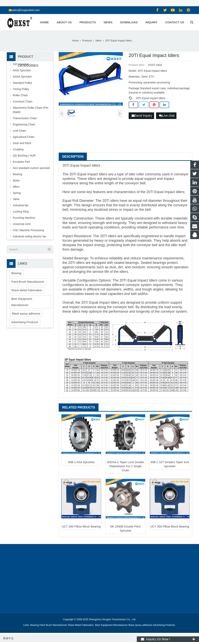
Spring (17, 192)
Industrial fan (20, 205)
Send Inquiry (142, 115)
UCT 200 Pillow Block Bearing (81, 526)
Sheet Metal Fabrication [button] (26, 290)
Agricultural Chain (23, 136)
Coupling (18, 149)
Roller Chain (20, 95)
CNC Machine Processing (28, 230)
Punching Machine (24, 217)
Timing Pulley (21, 89)
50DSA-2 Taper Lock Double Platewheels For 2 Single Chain (125, 466)
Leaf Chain (19, 130)
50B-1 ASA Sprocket (81, 462)
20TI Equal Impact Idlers (150, 98)
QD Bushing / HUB (24, 155)
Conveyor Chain (22, 101)
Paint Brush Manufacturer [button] (27, 281)
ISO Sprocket (21, 64)
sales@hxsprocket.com (25, 10)
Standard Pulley (22, 82)
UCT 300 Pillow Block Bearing (169, 526)
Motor (16, 180)
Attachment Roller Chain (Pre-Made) (31, 110)
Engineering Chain (24, 124)
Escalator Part (21, 161)
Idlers (16, 186)
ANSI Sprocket (22, 70)
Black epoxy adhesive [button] (26, 313)
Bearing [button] (16, 273)
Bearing (17, 174)
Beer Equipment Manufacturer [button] (21, 302)
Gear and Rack (22, 143)
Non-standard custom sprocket (31, 168)
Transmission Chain (25, 118)
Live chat (167, 115)
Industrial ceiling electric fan (29, 236)
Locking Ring (21, 211)
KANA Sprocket (22, 76)
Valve (16, 199)
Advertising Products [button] (24, 322)
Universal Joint (22, 224)
